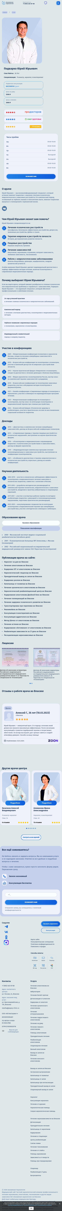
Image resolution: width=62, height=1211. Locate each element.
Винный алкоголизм (37, 1049)
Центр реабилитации (38, 1140)
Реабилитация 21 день (38, 1172)
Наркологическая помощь (40, 1108)
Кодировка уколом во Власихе (17, 580)
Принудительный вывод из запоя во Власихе (23, 576)
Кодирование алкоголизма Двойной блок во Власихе (26, 595)
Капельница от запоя (38, 1079)
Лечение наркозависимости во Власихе (45, 1119)
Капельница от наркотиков (40, 1129)
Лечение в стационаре (38, 1136)
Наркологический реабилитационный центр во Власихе (28, 591)
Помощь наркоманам (38, 1154)
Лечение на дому (36, 1023)
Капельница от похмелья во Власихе (19, 584)
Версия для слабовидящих (10, 1031)
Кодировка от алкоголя (39, 1002)
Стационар (34, 1168)
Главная (5, 12)
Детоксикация (35, 1122)
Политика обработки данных (30, 1205)
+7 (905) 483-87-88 (8, 986)
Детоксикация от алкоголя (40, 999)
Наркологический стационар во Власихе (21, 573)
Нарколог (33, 1097)
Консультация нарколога (39, 1101)
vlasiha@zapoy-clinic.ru (10, 1008)
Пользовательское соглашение (44, 1205)
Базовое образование (30, 523)
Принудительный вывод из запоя (42, 1086)
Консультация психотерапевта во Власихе (22, 613)
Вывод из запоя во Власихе (40, 1068)
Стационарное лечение (38, 1046)
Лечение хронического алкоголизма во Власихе (24, 587)
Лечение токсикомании (39, 1147)
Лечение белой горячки (39, 995)
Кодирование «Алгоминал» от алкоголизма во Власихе (27, 628)
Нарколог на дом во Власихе (16, 562)
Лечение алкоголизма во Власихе (18, 565)
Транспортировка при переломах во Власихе (23, 606)
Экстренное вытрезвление (40, 1072)
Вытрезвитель (35, 1175)
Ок (31, 1208)
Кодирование (35, 1133)
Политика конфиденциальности (15, 1205)
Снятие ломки (35, 1143)
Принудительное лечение (39, 1036)
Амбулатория (35, 992)
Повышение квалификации (31, 528)
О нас (13, 12)
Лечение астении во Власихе (16, 624)
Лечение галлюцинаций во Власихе (19, 598)
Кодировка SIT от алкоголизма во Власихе (22, 569)
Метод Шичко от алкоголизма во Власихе (21, 620)
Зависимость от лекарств (39, 1157)
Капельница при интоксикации (41, 1082)
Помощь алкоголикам (38, 1033)
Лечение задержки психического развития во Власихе (27, 602)
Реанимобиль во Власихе (14, 609)
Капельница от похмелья (39, 1075)
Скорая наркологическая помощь (42, 1111)
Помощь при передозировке (41, 1161)
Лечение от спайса (37, 1150)
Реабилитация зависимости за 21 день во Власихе (25, 631)
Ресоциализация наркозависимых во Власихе (23, 635)
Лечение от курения (37, 1104)
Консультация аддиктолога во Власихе (20, 617)
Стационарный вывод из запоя (41, 1090)
